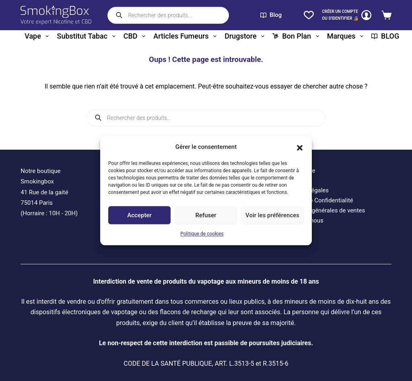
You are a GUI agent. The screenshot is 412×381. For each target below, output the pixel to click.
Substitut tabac (87, 36)
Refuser (205, 215)
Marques (347, 36)
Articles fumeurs (186, 36)
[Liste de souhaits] (309, 15)
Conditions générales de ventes (323, 210)
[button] (300, 147)
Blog (271, 15)
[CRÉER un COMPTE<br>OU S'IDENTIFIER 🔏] (346, 15)
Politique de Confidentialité (317, 200)
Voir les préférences (272, 215)
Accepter (139, 215)
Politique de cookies (201, 234)
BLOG (385, 36)
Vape (38, 36)
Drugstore (246, 36)
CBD (136, 36)
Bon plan (297, 36)
